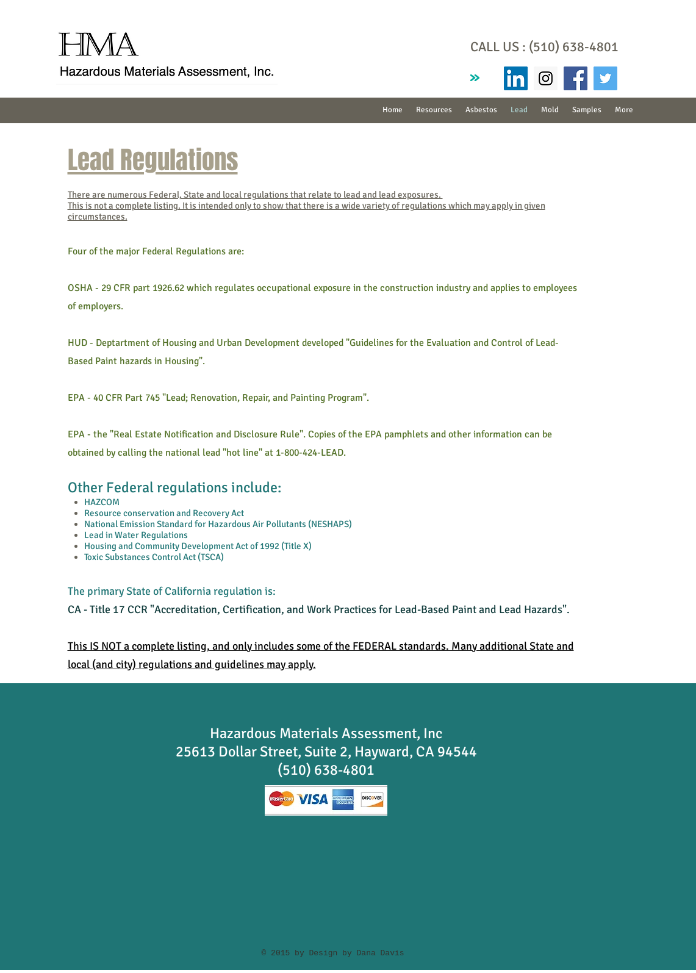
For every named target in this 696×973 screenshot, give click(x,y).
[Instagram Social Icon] (546, 78)
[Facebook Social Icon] (575, 78)
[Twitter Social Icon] (605, 78)
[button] (481, 110)
